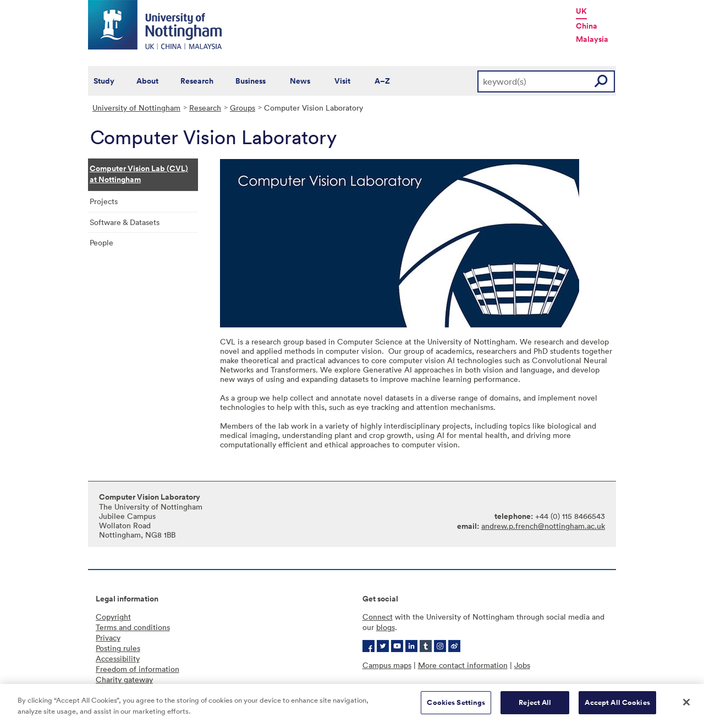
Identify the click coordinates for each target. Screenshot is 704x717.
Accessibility (118, 658)
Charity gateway (124, 679)
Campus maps (386, 665)
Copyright (113, 616)
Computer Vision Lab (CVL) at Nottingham (139, 174)
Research (196, 80)
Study (104, 80)
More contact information (463, 665)
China (586, 25)
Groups (242, 107)
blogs (385, 627)
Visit (342, 80)
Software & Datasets (125, 222)
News (300, 80)
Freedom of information (137, 669)
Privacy (108, 637)
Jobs (522, 665)
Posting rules (118, 648)
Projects (104, 201)
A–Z (382, 80)
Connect (377, 616)
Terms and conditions (133, 627)
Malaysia (592, 39)
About (147, 80)
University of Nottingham (136, 107)
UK (581, 11)
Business (250, 80)
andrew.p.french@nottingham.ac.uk (543, 526)
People (101, 242)
